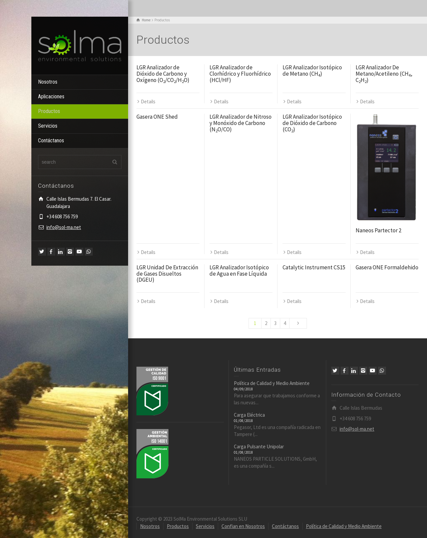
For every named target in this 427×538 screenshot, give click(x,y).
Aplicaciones (51, 96)
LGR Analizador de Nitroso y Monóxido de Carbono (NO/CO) (240, 123)
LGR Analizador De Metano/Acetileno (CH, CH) (384, 73)
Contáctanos (51, 140)
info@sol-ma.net (63, 227)
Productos (49, 111)
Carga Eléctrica (249, 415)
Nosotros (47, 82)
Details (148, 101)
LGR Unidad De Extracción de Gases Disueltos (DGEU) (167, 273)
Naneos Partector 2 (378, 230)
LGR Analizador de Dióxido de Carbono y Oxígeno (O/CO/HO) (162, 73)
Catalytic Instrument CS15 (314, 267)
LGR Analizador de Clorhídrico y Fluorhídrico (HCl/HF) (240, 73)
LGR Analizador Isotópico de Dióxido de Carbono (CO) (312, 123)
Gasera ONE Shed (157, 116)
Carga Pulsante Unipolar (259, 446)
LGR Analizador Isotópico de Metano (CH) (312, 70)
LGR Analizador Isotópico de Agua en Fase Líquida (239, 270)
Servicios (47, 126)
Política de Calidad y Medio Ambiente (272, 383)
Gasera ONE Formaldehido (387, 267)
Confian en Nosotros (243, 526)
